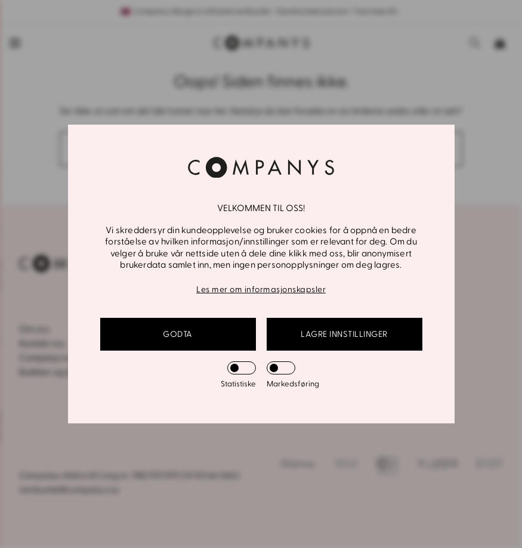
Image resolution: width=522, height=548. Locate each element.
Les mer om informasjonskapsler (261, 289)
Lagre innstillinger (344, 334)
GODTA (178, 334)
